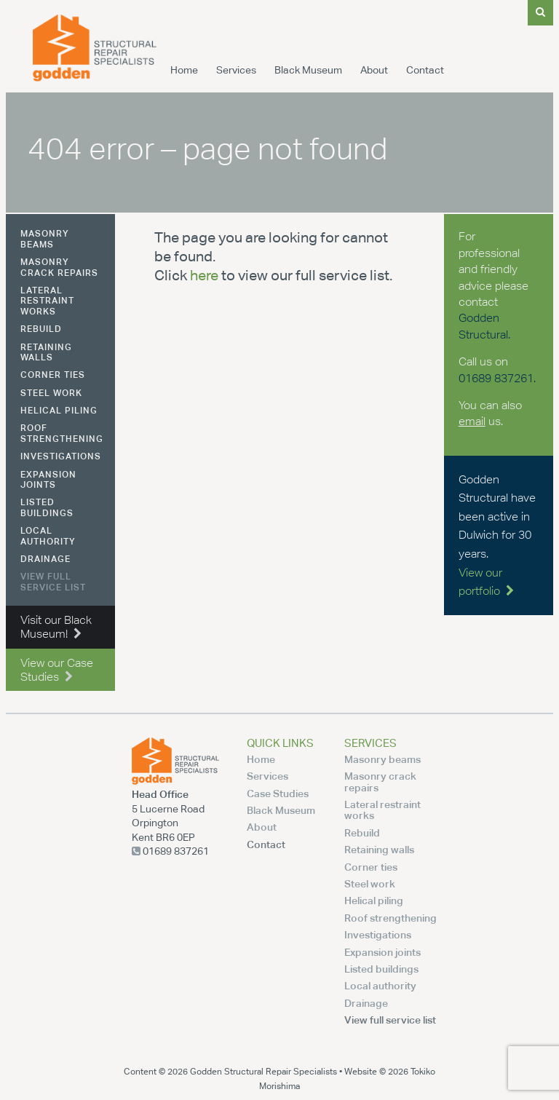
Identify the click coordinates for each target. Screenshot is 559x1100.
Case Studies (278, 793)
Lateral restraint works (47, 301)
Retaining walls (46, 352)
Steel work (51, 392)
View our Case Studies (56, 670)
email (472, 421)
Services (236, 70)
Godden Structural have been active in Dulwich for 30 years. (497, 535)
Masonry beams (44, 238)
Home (184, 70)
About (374, 70)
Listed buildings (47, 507)
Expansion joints (48, 479)
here (204, 274)
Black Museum (308, 70)
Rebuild (41, 328)
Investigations (60, 456)
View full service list (53, 581)
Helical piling (59, 410)
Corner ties (52, 374)
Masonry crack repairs (59, 266)
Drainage (45, 558)
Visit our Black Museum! (56, 627)
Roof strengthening (61, 432)
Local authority (48, 535)
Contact (425, 70)
